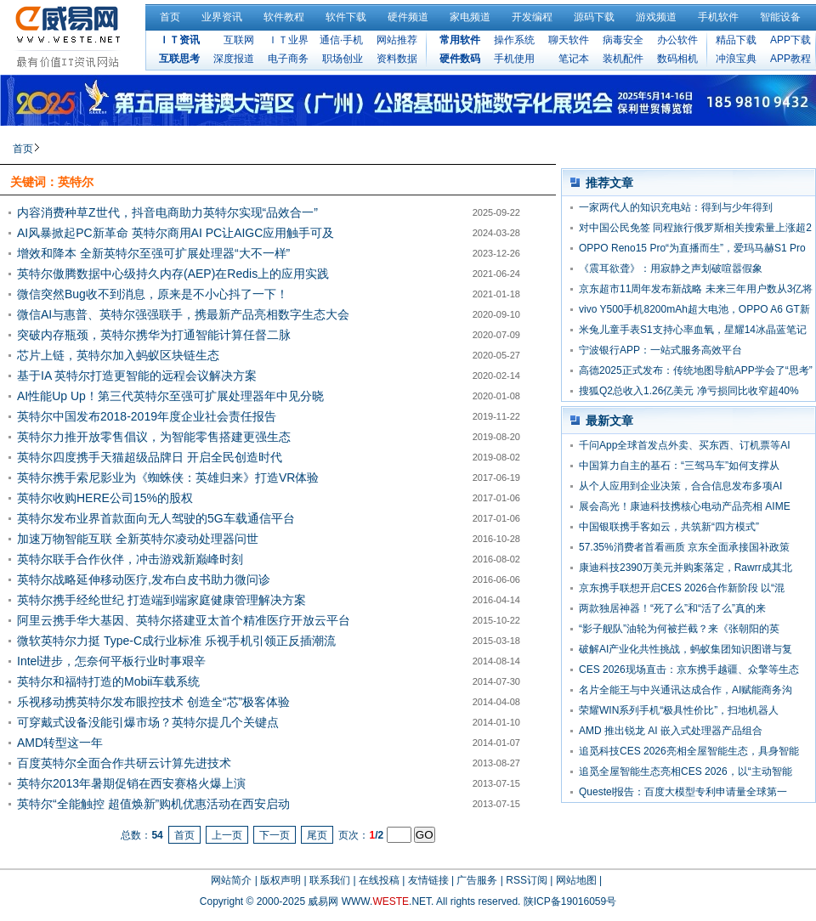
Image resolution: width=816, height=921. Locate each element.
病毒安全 (623, 40)
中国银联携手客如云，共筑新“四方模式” (669, 527)
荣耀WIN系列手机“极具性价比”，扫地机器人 (679, 710)
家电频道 (470, 17)
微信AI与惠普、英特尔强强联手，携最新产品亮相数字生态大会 (183, 314)
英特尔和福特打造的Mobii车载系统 (108, 681)
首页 (170, 17)
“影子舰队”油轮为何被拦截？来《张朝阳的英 (679, 629)
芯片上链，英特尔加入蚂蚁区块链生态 (118, 355)
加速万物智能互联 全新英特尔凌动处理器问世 (137, 538)
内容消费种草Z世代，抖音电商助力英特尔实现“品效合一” (167, 212)
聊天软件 (568, 40)
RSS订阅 (526, 880)
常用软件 (459, 40)
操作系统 (514, 40)
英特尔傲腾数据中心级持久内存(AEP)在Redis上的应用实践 (173, 273)
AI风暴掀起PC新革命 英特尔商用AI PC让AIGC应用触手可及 (175, 233)
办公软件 (677, 40)
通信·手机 (341, 40)
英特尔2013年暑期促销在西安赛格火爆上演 (131, 783)
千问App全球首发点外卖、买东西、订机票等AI (684, 445)
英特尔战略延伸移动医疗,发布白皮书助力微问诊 (143, 579)
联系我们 (329, 880)
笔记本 (573, 59)
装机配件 (623, 59)
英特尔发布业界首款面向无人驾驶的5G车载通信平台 (156, 518)
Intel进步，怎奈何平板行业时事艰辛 (111, 661)
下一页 (274, 835)
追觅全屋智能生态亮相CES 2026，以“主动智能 (685, 771)
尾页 (317, 835)
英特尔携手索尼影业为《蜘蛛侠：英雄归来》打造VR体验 (168, 477)
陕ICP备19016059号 (570, 901)
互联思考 (179, 59)
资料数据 (397, 59)
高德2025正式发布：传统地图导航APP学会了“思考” (696, 370)
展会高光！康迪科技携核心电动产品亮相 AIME (684, 506)
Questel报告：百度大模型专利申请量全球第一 (683, 792)
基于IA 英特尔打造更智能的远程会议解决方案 (137, 375)
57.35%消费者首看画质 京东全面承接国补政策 (684, 547)
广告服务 (476, 880)
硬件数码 (459, 59)
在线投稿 (379, 880)
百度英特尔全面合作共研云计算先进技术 (124, 763)
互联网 (239, 40)
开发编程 (532, 17)
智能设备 (780, 17)
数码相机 (677, 59)
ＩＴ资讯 (179, 40)
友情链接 (428, 880)
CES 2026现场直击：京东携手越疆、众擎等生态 (689, 669)
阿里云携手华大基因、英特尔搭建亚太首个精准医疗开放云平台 (183, 620)
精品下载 (736, 40)
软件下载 (346, 17)
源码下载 (594, 17)
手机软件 (718, 17)
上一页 (227, 835)
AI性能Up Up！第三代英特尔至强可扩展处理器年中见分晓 (170, 396)
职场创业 (342, 59)
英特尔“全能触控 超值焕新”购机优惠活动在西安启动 (153, 804)
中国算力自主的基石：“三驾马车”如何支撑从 (679, 466)
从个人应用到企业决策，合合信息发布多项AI (680, 486)
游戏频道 (656, 17)
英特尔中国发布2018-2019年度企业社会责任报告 (146, 416)
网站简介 (231, 880)
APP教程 (790, 59)
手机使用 (514, 59)
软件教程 (284, 17)
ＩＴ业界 (288, 40)
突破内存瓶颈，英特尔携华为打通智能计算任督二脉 (154, 335)
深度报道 (233, 59)
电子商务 (288, 59)
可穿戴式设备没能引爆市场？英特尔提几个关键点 (148, 722)
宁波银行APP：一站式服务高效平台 (660, 350)
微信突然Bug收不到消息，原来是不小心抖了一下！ (152, 294)
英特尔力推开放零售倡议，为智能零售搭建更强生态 (154, 437)
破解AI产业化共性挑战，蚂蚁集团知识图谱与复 (685, 649)
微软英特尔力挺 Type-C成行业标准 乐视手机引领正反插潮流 (176, 640)
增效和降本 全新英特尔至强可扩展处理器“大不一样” (153, 253)
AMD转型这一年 (60, 742)
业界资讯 (221, 17)
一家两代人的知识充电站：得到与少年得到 (676, 207)
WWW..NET (386, 901)
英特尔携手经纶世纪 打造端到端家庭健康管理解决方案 (161, 600)
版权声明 (280, 880)
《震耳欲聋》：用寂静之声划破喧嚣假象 (670, 268)
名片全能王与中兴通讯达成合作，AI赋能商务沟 (685, 690)
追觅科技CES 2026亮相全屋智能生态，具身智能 (689, 751)
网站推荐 (397, 40)
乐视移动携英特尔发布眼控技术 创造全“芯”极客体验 (153, 702)
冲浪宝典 (736, 59)
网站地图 (576, 880)
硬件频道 (408, 17)
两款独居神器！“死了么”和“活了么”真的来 (672, 608)
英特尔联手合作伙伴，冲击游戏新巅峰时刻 (130, 559)
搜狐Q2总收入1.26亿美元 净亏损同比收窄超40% (689, 391)
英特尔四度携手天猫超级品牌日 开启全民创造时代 (149, 457)
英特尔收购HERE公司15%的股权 (105, 498)
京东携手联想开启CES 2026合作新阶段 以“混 (682, 588)
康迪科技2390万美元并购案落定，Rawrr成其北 (685, 568)
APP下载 (790, 40)
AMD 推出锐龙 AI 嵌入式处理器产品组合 (670, 731)
